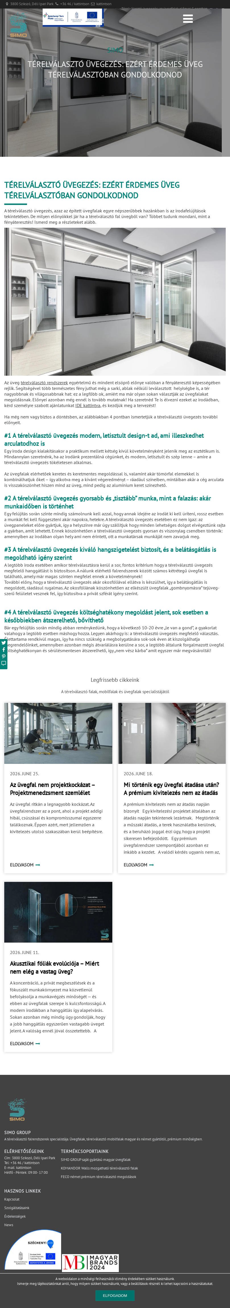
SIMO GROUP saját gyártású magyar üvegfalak (95, 1159)
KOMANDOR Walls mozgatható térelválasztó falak (99, 1168)
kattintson (103, 3)
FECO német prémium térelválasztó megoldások (98, 1176)
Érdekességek (15, 1216)
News (8, 1224)
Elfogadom (115, 1295)
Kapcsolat (11, 1199)
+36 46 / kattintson (74, 3)
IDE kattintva (87, 405)
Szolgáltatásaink (16, 1207)
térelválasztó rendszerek (44, 382)
